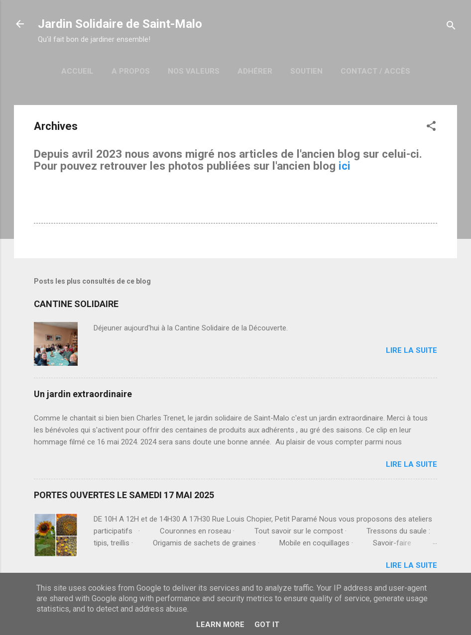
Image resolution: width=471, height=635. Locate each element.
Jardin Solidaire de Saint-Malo (120, 24)
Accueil (77, 71)
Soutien (306, 71)
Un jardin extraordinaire (83, 394)
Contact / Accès (375, 71)
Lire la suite (411, 350)
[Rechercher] (451, 27)
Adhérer (254, 71)
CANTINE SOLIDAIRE (76, 304)
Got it (266, 624)
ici (345, 165)
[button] (431, 127)
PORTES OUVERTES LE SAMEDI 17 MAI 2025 (124, 495)
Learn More (220, 624)
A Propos (131, 71)
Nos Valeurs (194, 71)
